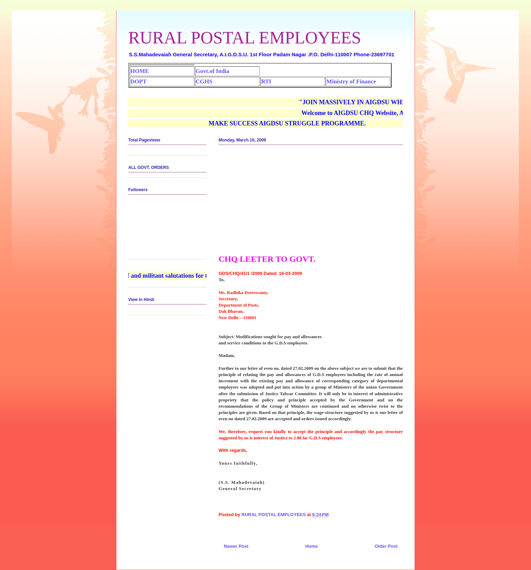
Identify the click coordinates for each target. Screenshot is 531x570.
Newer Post (236, 546)
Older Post (386, 546)
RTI (266, 81)
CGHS (204, 81)
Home (311, 546)
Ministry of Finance (351, 81)
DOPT (138, 81)
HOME (139, 71)
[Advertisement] (311, 202)
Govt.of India (212, 71)
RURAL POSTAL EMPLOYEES (244, 37)
